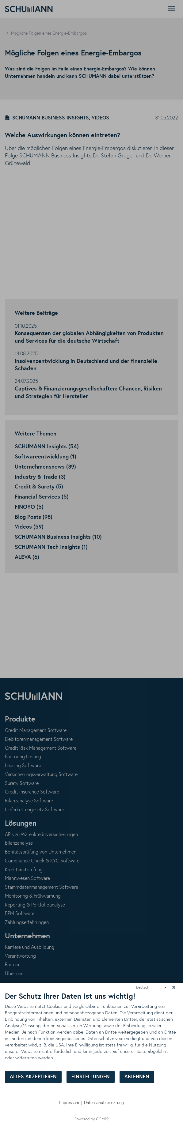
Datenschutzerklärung (104, 1103)
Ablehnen (136, 1077)
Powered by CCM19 (91, 1119)
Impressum (69, 1103)
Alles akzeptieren (33, 1077)
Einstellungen (90, 1077)
